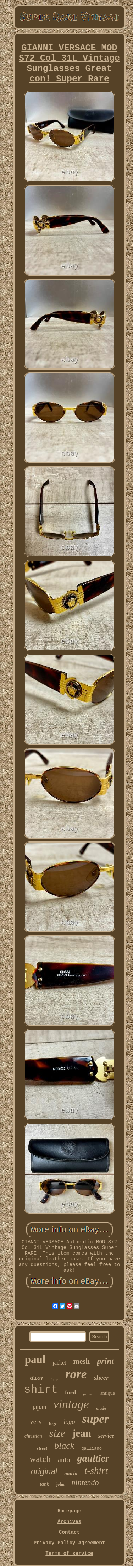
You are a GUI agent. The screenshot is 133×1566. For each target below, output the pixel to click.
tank (44, 1484)
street (42, 1448)
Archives (69, 1521)
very (36, 1421)
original (44, 1471)
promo (88, 1394)
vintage (71, 1404)
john (60, 1484)
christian (33, 1436)
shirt (41, 1389)
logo (69, 1421)
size (57, 1433)
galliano (91, 1448)
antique (107, 1393)
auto (64, 1460)
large (53, 1424)
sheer (101, 1377)
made (101, 1408)
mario (70, 1473)
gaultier (93, 1458)
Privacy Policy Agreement (69, 1543)
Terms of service (69, 1553)
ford (70, 1392)
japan (39, 1407)
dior (37, 1378)
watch (40, 1459)
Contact (69, 1532)
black (64, 1446)
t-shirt (96, 1470)
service (106, 1436)
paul (35, 1359)
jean (81, 1433)
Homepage (69, 1511)
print (105, 1361)
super (95, 1418)
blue (54, 1379)
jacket (59, 1363)
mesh (81, 1361)
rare (76, 1374)
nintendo (85, 1482)
